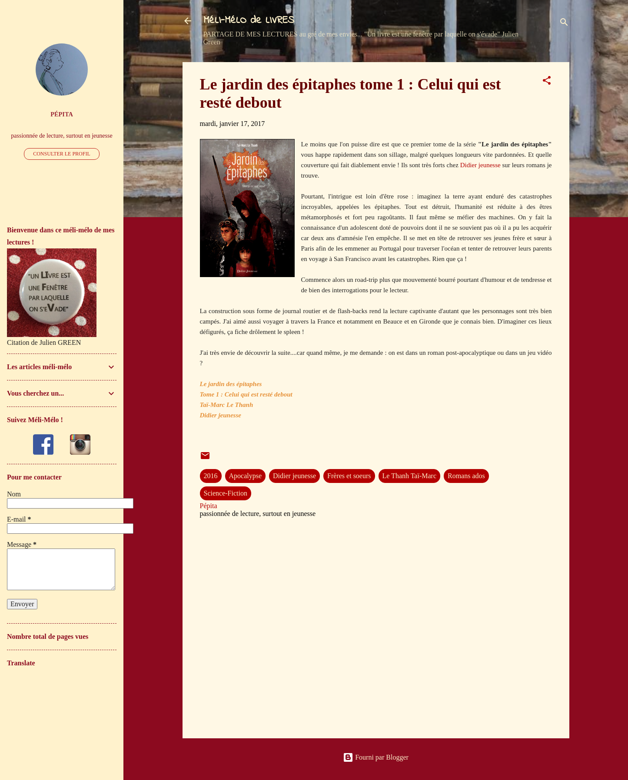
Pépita (61, 114)
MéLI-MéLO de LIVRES (248, 20)
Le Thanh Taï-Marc (409, 475)
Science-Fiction (225, 493)
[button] (547, 82)
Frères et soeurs (349, 475)
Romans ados (466, 475)
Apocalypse (245, 475)
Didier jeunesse (480, 165)
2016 (211, 475)
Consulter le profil (61, 154)
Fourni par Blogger (376, 757)
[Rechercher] (564, 23)
